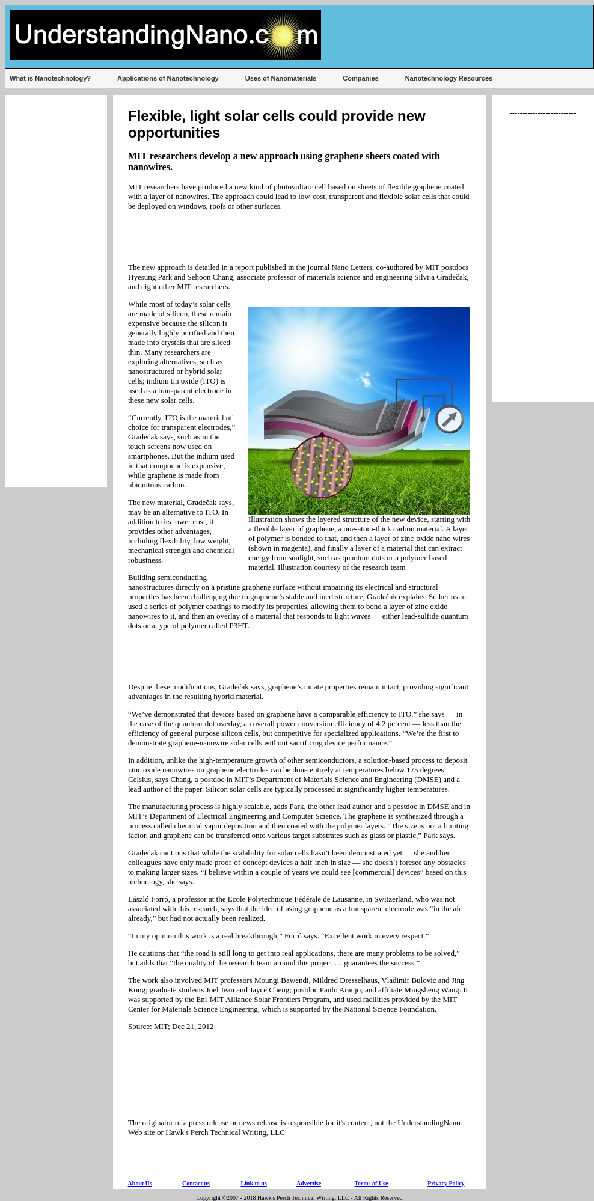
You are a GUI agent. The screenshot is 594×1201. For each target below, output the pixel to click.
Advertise (308, 1183)
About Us (140, 1183)
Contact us (196, 1183)
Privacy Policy (445, 1183)
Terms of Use (371, 1183)
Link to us (253, 1183)
